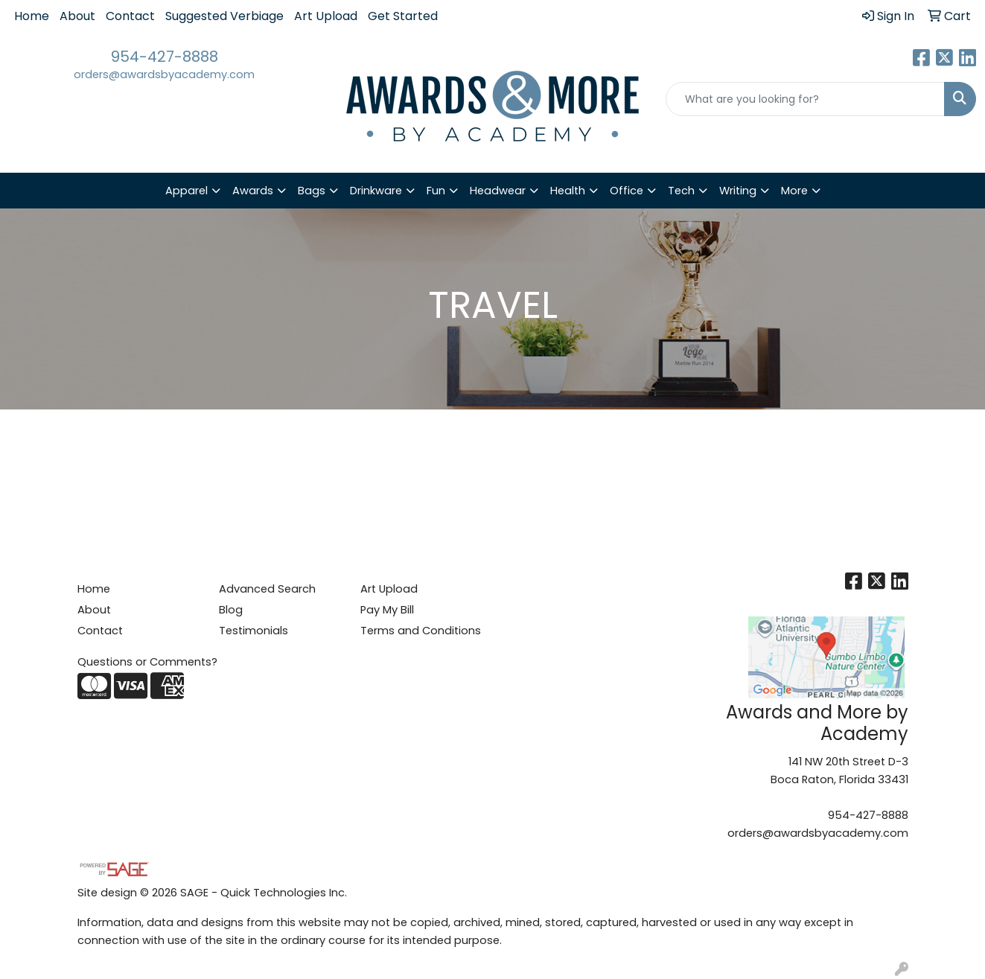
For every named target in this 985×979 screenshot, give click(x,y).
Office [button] (626, 190)
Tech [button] (681, 190)
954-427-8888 (164, 56)
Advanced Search (267, 588)
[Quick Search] (805, 99)
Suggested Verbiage (224, 16)
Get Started (403, 16)
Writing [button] (737, 190)
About (77, 16)
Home (31, 16)
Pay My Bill (387, 609)
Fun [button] (436, 190)
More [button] (794, 190)
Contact (130, 16)
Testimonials (253, 630)
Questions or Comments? (147, 661)
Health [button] (567, 190)
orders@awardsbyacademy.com (164, 74)
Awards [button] (252, 190)
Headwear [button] (498, 190)
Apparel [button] (186, 190)
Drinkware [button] (376, 190)
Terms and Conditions (420, 630)
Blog (231, 609)
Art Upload (325, 16)
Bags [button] (311, 190)
